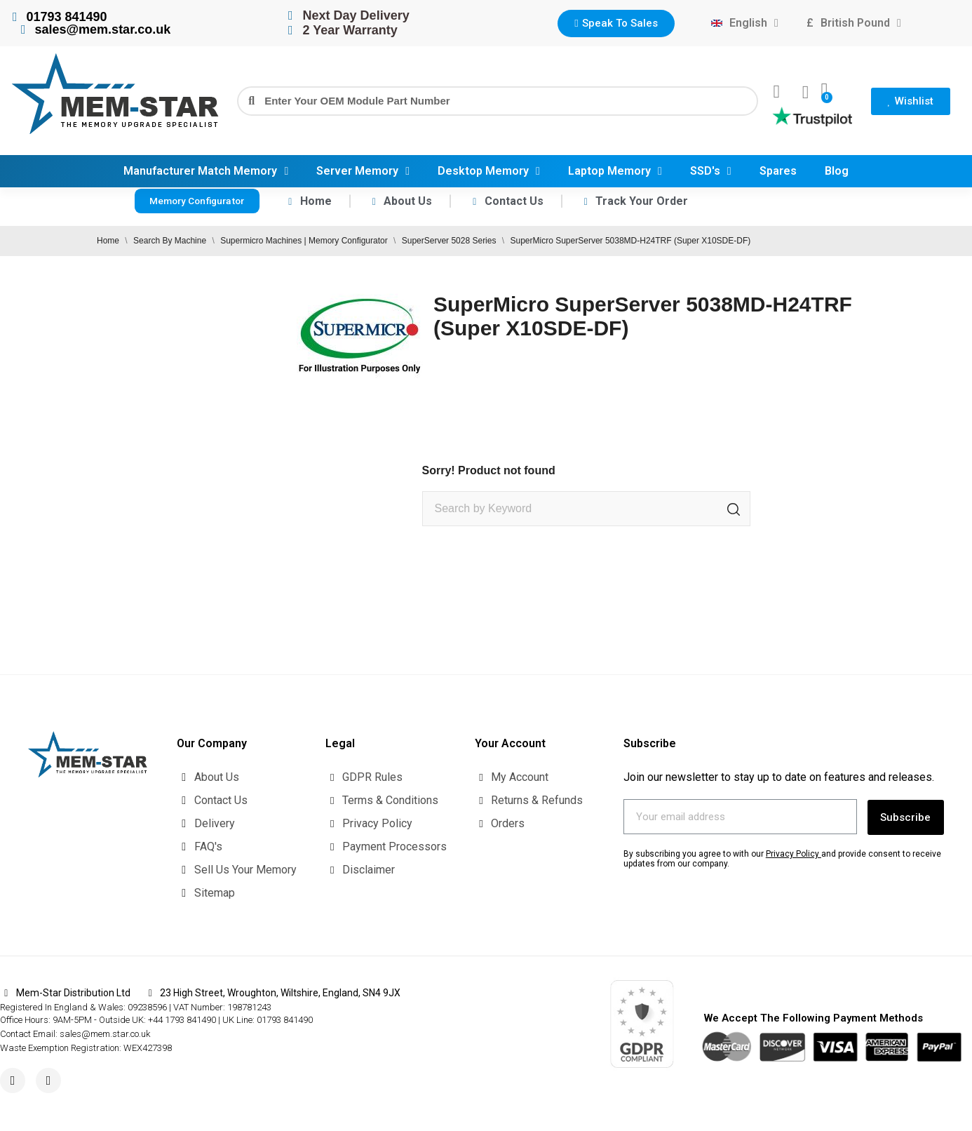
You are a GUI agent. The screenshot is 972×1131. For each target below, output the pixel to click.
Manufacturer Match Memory (205, 171)
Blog (837, 171)
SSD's (710, 171)
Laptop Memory (615, 171)
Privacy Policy (792, 852)
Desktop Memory (489, 171)
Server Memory (363, 171)
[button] (616, 23)
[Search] (586, 508)
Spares (778, 171)
